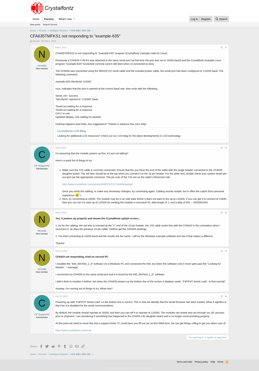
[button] (74, 19)
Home (36, 19)
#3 (226, 213)
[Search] (221, 19)
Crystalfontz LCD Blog (71, 131)
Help (213, 362)
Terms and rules (184, 362)
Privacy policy (201, 362)
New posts (35, 24)
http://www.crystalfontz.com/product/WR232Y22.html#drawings (97, 184)
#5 (226, 296)
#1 (226, 47)
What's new (65, 19)
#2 (226, 148)
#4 (226, 251)
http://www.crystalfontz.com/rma (73, 330)
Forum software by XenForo (129, 368)
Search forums (50, 24)
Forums (49, 19)
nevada (36, 41)
